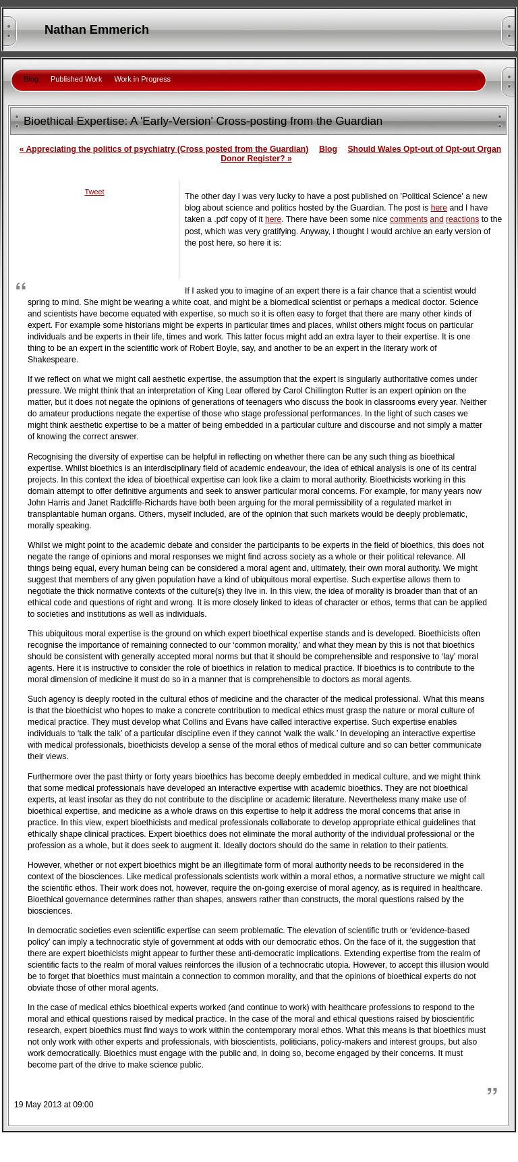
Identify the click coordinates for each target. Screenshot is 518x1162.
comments (409, 219)
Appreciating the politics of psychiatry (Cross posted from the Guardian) (164, 149)
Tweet (94, 192)
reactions (462, 219)
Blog (328, 149)
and (436, 219)
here (439, 208)
